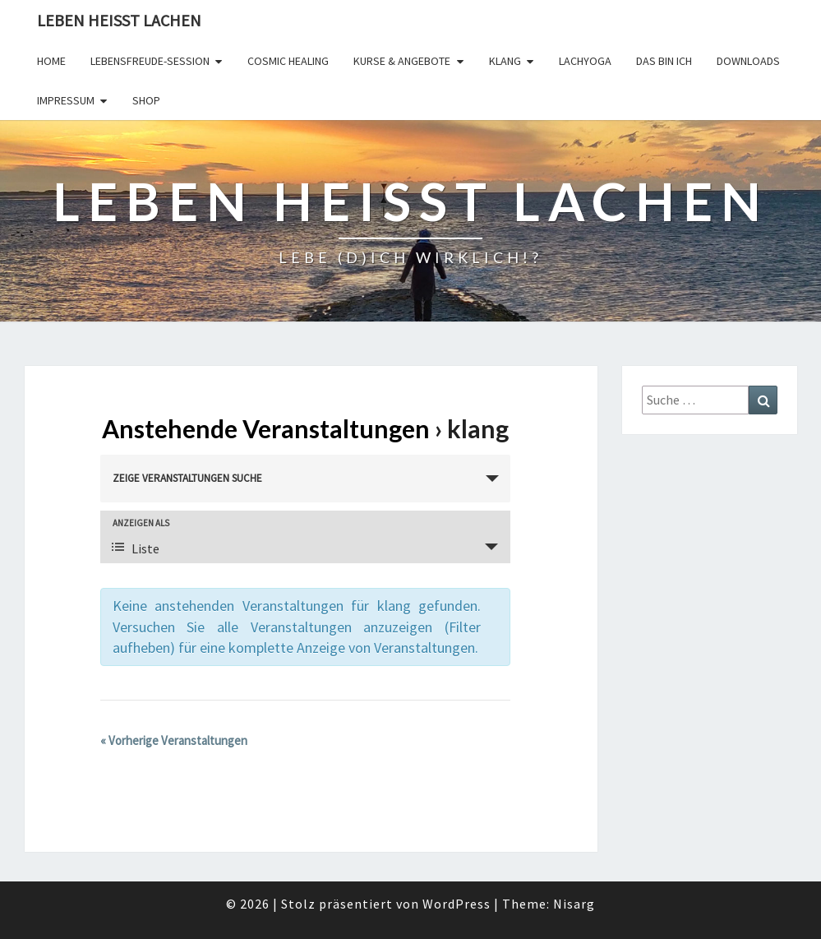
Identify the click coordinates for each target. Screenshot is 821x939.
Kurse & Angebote (401, 60)
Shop (146, 100)
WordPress (456, 903)
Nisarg (574, 903)
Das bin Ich (664, 60)
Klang (505, 60)
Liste (135, 548)
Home (51, 60)
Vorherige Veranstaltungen (173, 740)
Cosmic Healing (288, 60)
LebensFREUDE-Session (150, 60)
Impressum (66, 100)
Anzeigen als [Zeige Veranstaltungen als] (141, 523)
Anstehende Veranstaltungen (266, 428)
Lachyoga (585, 60)
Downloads (748, 60)
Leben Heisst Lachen (119, 20)
